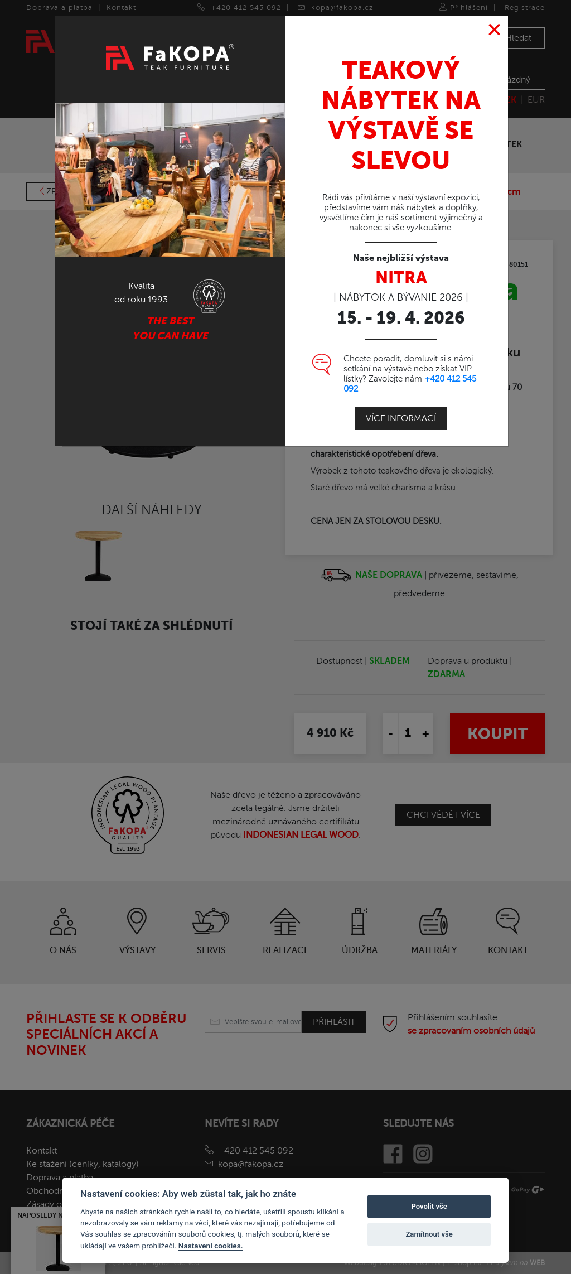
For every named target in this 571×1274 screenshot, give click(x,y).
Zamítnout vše (428, 1234)
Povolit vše (429, 1206)
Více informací (401, 393)
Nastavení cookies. (210, 1245)
